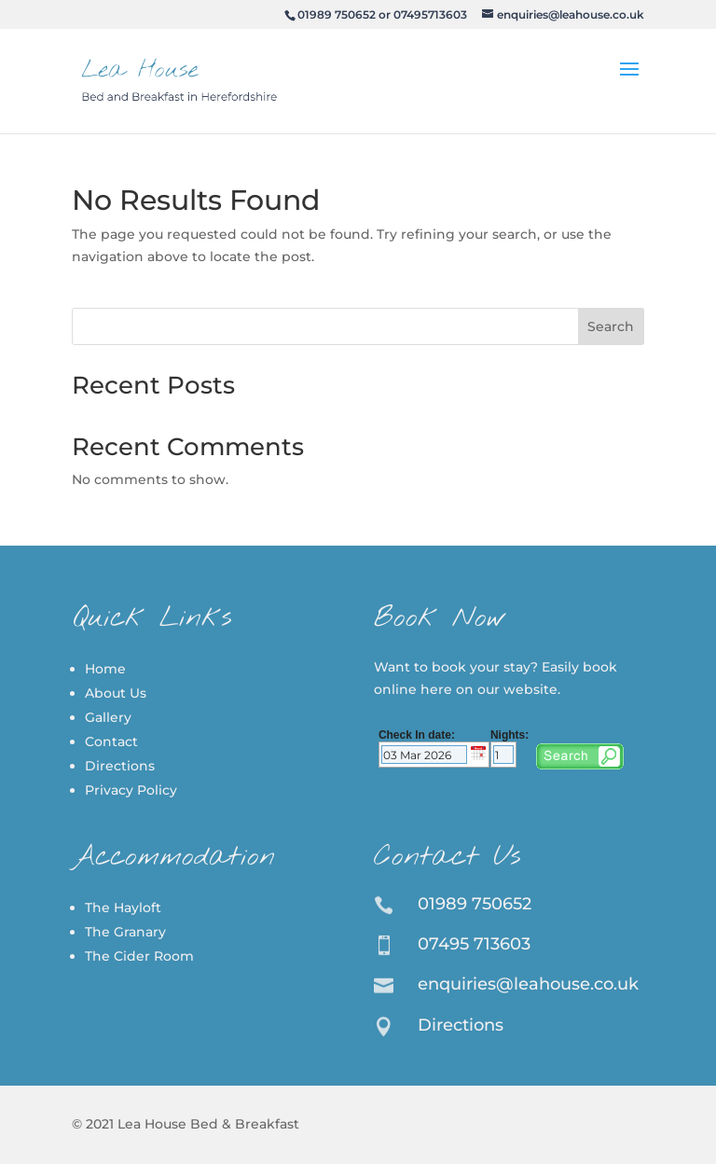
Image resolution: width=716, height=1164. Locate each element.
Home (105, 668)
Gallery (108, 717)
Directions (120, 765)
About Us (115, 693)
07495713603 (430, 14)
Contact (111, 741)
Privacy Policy (131, 790)
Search (610, 326)
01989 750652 (336, 14)
